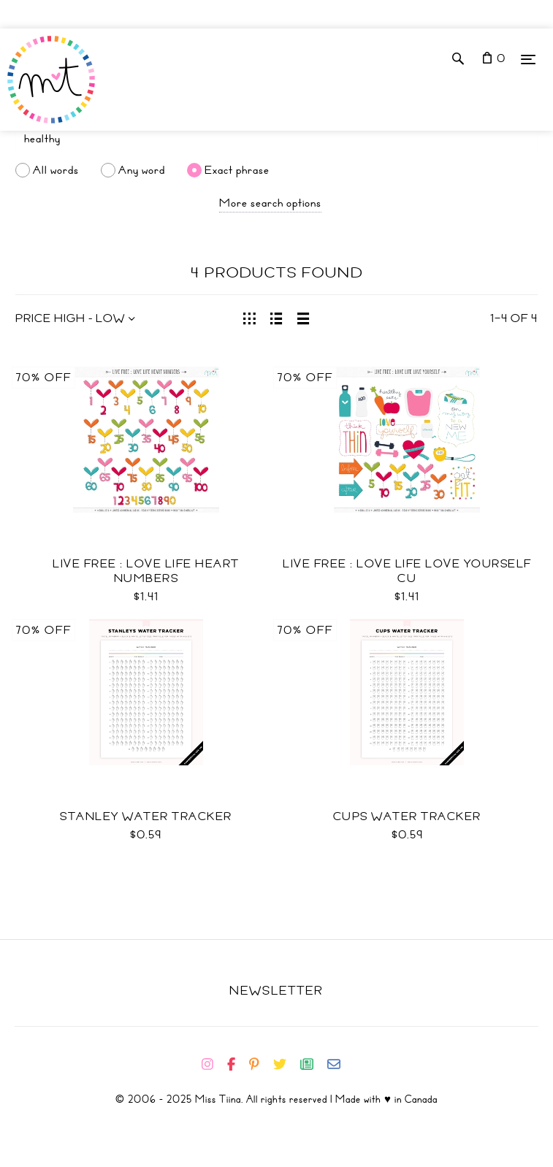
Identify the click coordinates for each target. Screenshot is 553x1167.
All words (56, 170)
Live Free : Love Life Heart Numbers (146, 571)
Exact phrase (237, 170)
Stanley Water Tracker (146, 816)
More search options (270, 203)
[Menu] (528, 59)
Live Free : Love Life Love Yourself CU (407, 571)
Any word (141, 170)
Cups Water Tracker (407, 816)
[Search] (276, 138)
